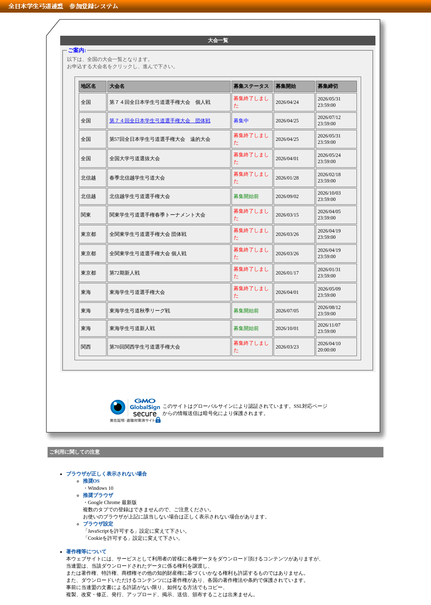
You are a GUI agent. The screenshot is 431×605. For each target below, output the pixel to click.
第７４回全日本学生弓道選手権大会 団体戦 (159, 121)
